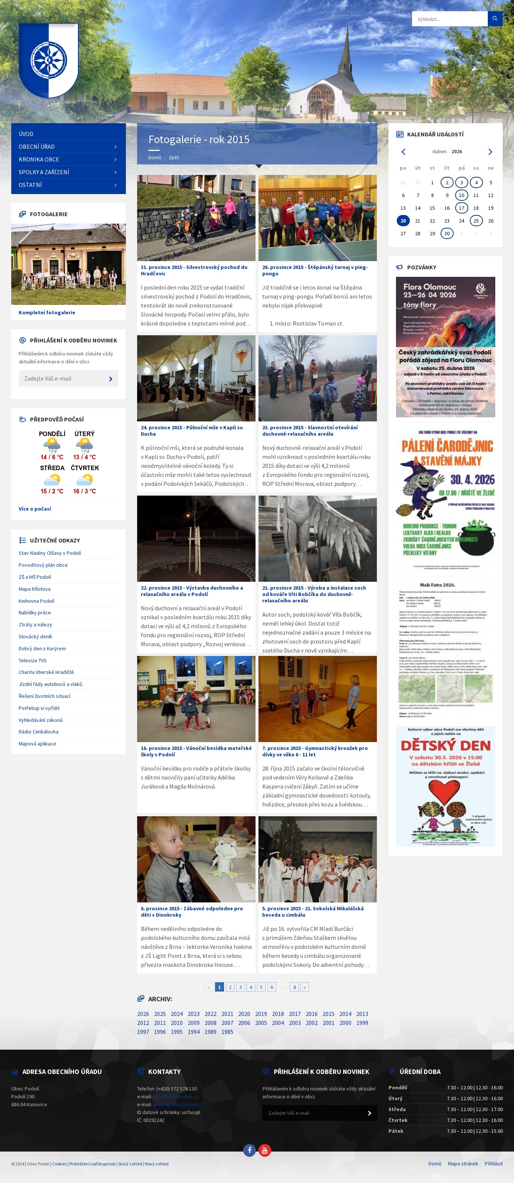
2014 (345, 1013)
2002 (312, 1022)
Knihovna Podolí (36, 600)
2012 (143, 1022)
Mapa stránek (463, 1163)
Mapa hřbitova (35, 589)
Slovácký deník (35, 636)
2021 (227, 1013)
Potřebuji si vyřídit (39, 708)
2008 (211, 1022)
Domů (154, 157)
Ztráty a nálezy (35, 624)
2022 (211, 1013)
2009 (194, 1022)
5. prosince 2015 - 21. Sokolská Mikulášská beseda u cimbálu (313, 911)
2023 (194, 1013)
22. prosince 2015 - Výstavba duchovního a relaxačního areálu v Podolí (192, 590)
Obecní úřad (37, 146)
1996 (160, 1031)
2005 (261, 1022)
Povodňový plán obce (43, 565)
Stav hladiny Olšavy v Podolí (50, 553)
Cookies (59, 1164)
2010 (177, 1022)
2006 (244, 1022)
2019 (261, 1013)
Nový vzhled (157, 1164)
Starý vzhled (130, 1164)
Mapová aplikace (37, 743)
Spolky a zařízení (44, 172)
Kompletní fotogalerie (47, 312)
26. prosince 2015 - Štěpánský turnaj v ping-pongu (315, 270)
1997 (143, 1031)
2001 (329, 1022)
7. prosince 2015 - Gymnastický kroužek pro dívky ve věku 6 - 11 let (315, 751)
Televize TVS (33, 660)
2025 (160, 1013)
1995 (177, 1031)
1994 (194, 1031)
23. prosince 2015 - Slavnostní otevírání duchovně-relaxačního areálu (310, 430)
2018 (278, 1013)
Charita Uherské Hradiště (46, 672)
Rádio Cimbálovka (38, 731)
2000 (345, 1022)
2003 (295, 1022)
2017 (295, 1013)
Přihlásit (494, 1163)
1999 (362, 1022)
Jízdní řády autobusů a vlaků (50, 684)
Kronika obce (39, 159)
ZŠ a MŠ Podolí (35, 577)
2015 (329, 1013)
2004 (278, 1022)
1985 (227, 1031)
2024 (177, 1013)
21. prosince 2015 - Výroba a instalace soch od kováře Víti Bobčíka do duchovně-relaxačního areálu (314, 594)
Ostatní (30, 184)
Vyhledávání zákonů (41, 720)
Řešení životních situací (44, 696)
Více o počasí (35, 508)
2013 (362, 1013)
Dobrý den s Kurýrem (42, 648)
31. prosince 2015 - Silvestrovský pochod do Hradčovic (194, 270)
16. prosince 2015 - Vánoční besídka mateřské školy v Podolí (196, 751)
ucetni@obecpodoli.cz (178, 1104)
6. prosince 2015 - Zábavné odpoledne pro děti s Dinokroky (192, 911)
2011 (160, 1022)
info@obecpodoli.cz (175, 1096)
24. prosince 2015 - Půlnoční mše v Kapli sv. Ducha (192, 430)
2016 (312, 1013)
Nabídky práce (35, 612)
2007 (227, 1022)
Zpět (174, 157)
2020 (244, 1013)
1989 (211, 1031)
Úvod (26, 133)
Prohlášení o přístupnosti (92, 1164)
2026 (143, 1013)
